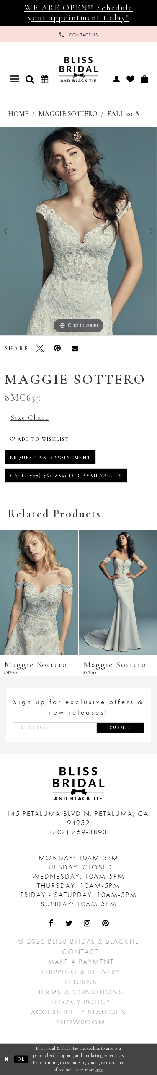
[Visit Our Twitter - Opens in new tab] (69, 924)
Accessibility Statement (80, 1011)
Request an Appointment (50, 457)
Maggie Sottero (68, 114)
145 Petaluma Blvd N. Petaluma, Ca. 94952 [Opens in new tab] (78, 818)
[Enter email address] (78, 727)
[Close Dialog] (7, 1059)
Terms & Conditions (80, 991)
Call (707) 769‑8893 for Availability (66, 475)
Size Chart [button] (29, 417)
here (99, 1069)
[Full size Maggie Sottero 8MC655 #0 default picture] (78, 231)
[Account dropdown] (116, 79)
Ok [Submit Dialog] (21, 1059)
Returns (80, 981)
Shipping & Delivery (81, 971)
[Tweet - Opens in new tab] (40, 348)
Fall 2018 (123, 114)
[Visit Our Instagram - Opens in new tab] (88, 924)
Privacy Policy (80, 1001)
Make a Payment (81, 961)
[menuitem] (116, 79)
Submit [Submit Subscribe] (120, 727)
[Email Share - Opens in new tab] (75, 348)
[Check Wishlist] (130, 79)
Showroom (81, 1021)
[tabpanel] (78, 231)
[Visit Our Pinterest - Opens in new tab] (106, 924)
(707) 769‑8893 (79, 831)
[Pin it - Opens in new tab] (57, 348)
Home (18, 114)
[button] (29, 79)
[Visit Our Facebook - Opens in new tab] (51, 924)
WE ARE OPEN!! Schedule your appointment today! (78, 12)
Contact (80, 951)
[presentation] (39, 592)
